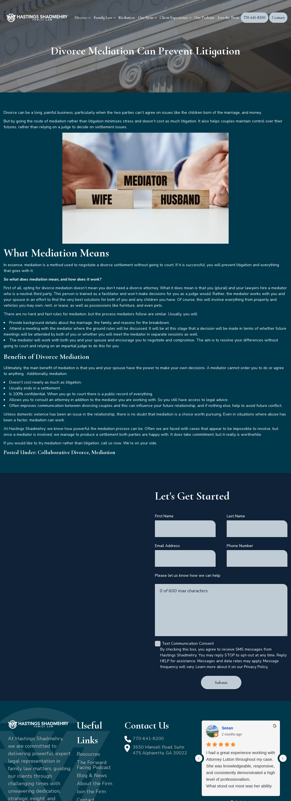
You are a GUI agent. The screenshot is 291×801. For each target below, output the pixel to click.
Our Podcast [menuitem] (204, 17)
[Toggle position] (261, 623)
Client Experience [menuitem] (174, 17)
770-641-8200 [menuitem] (255, 17)
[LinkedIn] (18, 776)
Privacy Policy (135, 787)
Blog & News (92, 735)
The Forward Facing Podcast (94, 725)
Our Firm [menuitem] (145, 17)
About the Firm (94, 743)
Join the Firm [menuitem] (228, 17)
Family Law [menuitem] (103, 17)
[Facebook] (10, 776)
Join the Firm (91, 751)
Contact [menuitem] (278, 17)
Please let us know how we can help (187, 563)
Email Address (167, 539)
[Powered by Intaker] (244, 789)
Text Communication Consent (186, 607)
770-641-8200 (150, 698)
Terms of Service (167, 787)
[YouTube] (25, 776)
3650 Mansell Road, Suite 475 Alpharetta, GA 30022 (158, 714)
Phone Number (240, 539)
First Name (164, 516)
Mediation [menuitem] (126, 17)
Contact (86, 759)
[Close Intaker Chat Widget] (272, 623)
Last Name (236, 516)
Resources (88, 713)
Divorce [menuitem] (81, 17)
